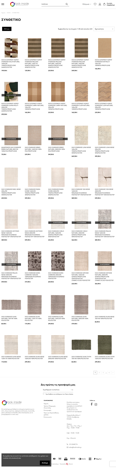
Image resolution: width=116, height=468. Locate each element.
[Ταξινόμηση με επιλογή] (104, 29)
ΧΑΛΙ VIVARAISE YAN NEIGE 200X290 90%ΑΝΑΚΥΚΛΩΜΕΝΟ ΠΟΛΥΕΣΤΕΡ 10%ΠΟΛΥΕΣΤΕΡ (104, 192)
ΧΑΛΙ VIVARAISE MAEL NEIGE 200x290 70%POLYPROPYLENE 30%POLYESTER (11, 192)
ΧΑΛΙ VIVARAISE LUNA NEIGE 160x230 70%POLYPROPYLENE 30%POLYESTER (81, 150)
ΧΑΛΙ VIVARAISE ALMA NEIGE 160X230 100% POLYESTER (34, 358)
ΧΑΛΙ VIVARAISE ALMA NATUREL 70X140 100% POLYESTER (9, 318)
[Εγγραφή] (72, 389)
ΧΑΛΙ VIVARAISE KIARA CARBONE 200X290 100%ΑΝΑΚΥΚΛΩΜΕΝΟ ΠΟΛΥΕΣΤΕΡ (56, 275)
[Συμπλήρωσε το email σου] (57, 389)
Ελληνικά (87, 4)
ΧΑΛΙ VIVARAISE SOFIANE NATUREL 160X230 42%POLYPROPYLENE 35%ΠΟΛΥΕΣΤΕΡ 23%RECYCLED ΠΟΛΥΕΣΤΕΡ (81, 276)
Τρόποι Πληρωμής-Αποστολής (50, 407)
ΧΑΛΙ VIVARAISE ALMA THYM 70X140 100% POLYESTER (81, 358)
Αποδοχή (45, 463)
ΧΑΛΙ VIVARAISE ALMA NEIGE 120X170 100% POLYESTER (11, 358)
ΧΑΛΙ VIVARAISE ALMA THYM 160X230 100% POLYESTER (104, 358)
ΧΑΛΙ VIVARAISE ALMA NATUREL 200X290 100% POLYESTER (80, 318)
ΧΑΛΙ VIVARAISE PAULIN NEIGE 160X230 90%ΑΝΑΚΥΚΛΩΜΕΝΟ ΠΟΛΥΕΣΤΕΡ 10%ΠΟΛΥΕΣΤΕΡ (104, 234)
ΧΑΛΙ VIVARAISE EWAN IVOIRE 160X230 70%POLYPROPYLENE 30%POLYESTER (32, 192)
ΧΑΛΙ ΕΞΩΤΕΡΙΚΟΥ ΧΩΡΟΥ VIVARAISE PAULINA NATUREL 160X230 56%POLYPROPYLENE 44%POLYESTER (56, 63)
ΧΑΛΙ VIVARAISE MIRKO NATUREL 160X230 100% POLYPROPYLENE (33, 149)
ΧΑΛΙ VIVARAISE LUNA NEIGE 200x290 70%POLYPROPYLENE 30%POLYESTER (104, 150)
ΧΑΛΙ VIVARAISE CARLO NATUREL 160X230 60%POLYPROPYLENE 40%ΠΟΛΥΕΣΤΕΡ (56, 234)
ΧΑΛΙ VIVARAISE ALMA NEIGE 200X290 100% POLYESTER (58, 358)
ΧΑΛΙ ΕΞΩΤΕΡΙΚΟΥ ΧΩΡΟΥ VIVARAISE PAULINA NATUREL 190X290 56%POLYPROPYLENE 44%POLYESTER (80, 63)
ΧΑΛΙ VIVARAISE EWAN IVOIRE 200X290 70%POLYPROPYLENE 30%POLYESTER (55, 192)
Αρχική (46, 404)
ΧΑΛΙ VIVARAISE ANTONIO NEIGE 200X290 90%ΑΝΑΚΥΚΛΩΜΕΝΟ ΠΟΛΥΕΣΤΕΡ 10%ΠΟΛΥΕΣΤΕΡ (34, 234)
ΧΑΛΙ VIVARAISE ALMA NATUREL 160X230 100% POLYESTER (56, 318)
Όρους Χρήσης (69, 394)
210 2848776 (73, 444)
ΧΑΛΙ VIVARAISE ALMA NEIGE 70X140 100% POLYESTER (104, 317)
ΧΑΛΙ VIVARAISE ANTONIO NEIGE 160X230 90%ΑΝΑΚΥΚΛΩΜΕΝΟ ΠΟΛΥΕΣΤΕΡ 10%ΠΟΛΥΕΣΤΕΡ (11, 234)
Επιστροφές (47, 410)
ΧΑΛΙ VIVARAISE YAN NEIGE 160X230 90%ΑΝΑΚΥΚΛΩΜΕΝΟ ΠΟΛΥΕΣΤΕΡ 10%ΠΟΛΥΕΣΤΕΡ (81, 192)
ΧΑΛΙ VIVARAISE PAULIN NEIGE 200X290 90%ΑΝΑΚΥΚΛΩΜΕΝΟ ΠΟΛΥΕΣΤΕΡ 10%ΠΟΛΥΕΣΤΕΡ (11, 275)
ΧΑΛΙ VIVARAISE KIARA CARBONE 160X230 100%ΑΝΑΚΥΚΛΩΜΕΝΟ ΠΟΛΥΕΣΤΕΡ (33, 275)
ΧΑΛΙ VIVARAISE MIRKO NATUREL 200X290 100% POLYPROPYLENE (56, 149)
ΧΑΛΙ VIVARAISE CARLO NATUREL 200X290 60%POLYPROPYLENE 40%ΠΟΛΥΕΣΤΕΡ (79, 234)
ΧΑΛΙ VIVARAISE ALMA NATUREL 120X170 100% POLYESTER (33, 318)
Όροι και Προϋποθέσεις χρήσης (51, 414)
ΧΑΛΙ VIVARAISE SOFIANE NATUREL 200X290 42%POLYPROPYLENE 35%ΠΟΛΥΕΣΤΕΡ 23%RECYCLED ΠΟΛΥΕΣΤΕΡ (104, 276)
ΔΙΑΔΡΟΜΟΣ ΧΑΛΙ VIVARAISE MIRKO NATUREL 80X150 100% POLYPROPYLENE (11, 149)
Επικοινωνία (48, 417)
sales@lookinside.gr (75, 447)
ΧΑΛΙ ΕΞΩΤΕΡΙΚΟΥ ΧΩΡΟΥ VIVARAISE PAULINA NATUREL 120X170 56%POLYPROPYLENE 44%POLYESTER (33, 63)
